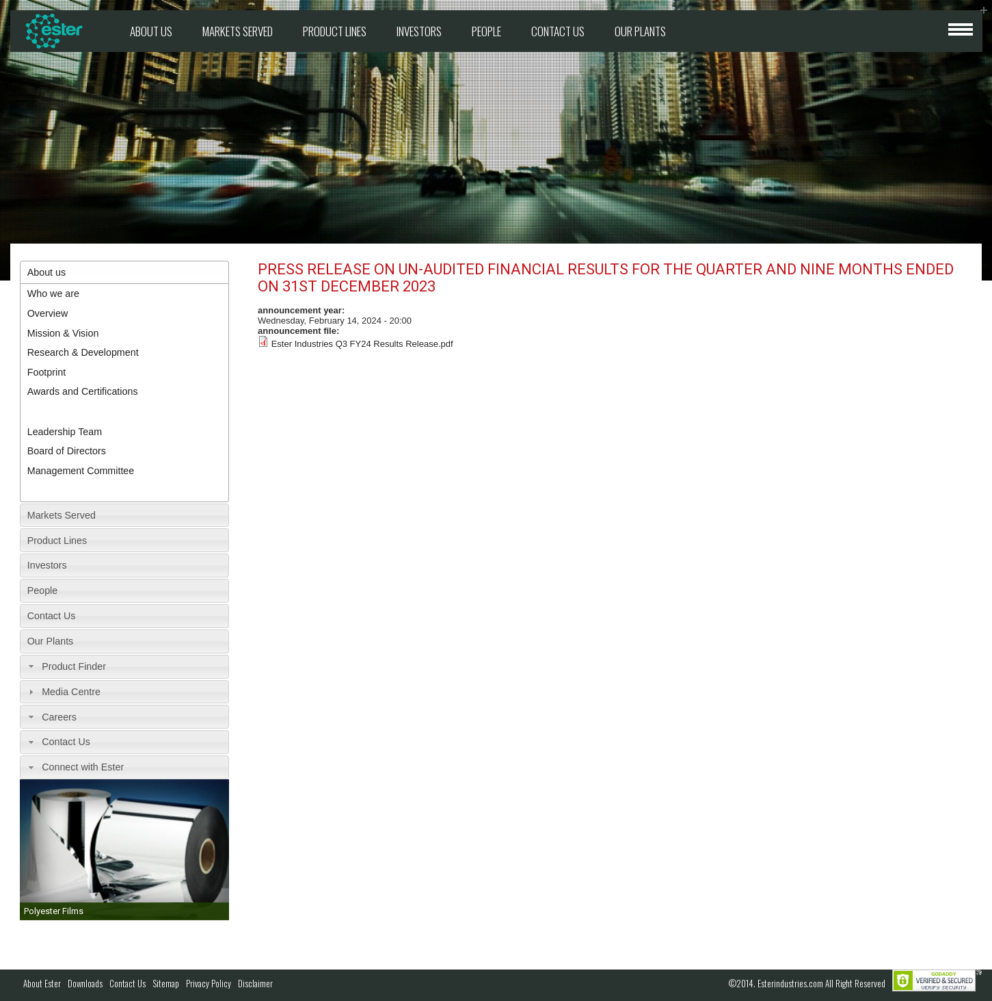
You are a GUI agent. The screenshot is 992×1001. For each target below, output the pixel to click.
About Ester (42, 983)
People (486, 31)
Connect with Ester (83, 767)
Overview (47, 313)
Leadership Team (64, 431)
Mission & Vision (63, 333)
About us (151, 31)
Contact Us (558, 31)
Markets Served (237, 31)
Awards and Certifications (82, 391)
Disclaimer (255, 983)
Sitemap (165, 983)
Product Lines (334, 31)
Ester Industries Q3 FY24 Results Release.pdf (362, 344)
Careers (59, 717)
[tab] (125, 273)
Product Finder (74, 666)
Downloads (85, 983)
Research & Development (83, 352)
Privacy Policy (208, 983)
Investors (419, 31)
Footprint (46, 372)
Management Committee (81, 470)
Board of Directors (66, 450)
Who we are (53, 293)
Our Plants (640, 31)
